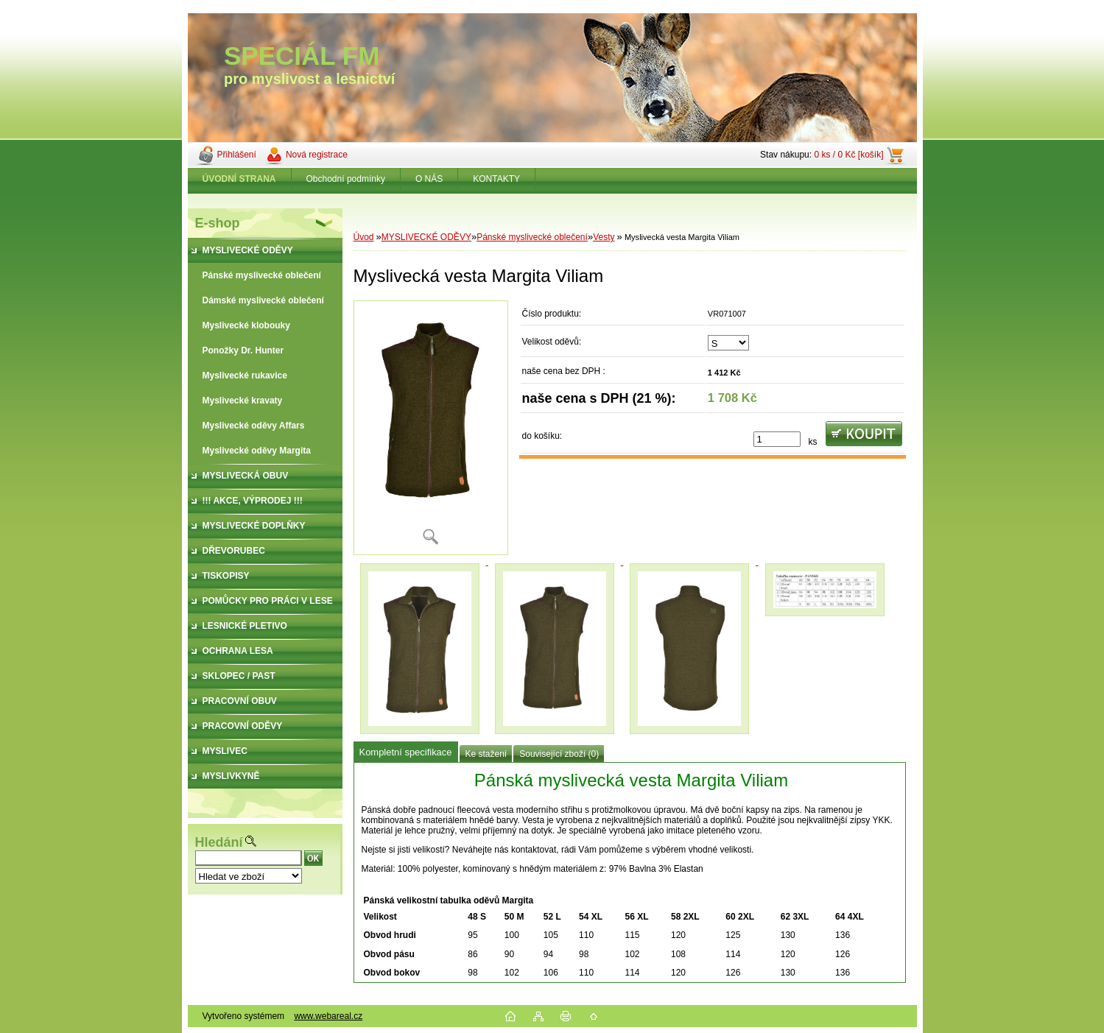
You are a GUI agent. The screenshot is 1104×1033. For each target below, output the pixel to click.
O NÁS (429, 179)
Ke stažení (486, 754)
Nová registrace (317, 154)
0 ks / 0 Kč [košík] (848, 154)
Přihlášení (236, 154)
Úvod (364, 237)
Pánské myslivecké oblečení (532, 237)
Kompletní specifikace (405, 752)
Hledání (219, 842)
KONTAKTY (496, 179)
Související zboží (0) (559, 754)
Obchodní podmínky (345, 179)
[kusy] (777, 439)
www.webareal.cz (328, 1016)
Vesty (603, 237)
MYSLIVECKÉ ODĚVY (426, 237)
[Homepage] (240, 179)
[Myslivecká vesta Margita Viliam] (430, 427)
